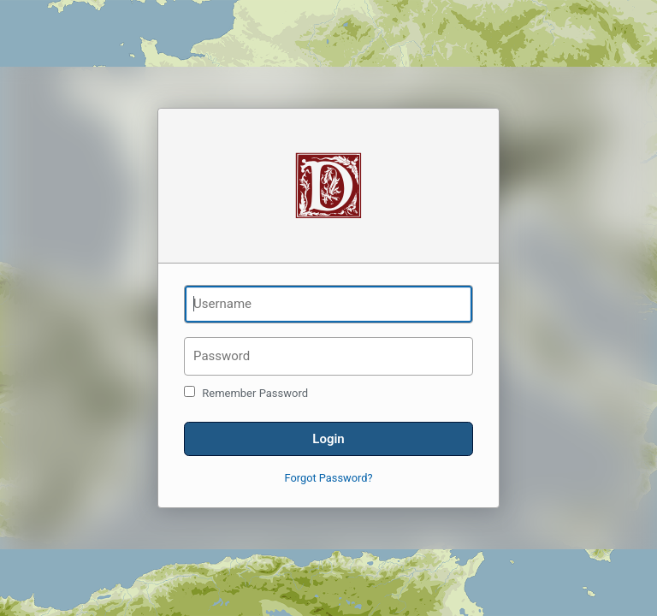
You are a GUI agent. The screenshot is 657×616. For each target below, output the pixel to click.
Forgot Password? (329, 477)
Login (328, 439)
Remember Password (246, 393)
